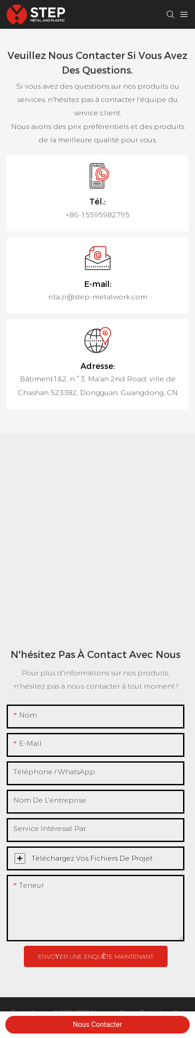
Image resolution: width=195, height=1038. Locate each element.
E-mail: (97, 284)
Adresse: (97, 366)
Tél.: (97, 202)
